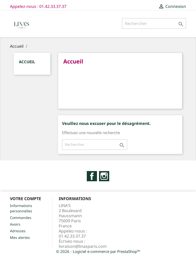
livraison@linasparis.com (83, 246)
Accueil (27, 61)
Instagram (104, 176)
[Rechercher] (154, 23)
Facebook (92, 176)
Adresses (18, 230)
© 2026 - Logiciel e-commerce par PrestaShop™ (98, 251)
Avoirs (15, 224)
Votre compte (25, 198)
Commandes (20, 217)
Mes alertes (20, 237)
